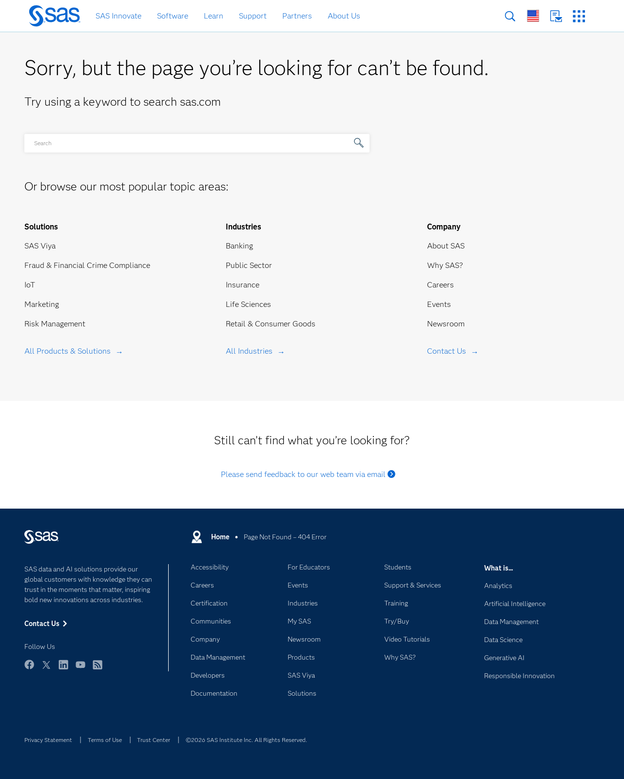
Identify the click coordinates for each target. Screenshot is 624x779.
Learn (213, 15)
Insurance (242, 284)
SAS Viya (40, 245)
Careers (440, 284)
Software (172, 15)
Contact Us (556, 16)
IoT (29, 284)
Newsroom (446, 323)
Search (510, 16)
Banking (239, 245)
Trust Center (153, 739)
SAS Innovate (118, 15)
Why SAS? (445, 265)
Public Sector (249, 265)
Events (439, 304)
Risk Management (54, 323)
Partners (297, 15)
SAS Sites (579, 16)
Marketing (41, 304)
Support (253, 15)
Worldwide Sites (533, 16)
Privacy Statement (48, 739)
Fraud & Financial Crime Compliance (87, 265)
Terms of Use (105, 739)
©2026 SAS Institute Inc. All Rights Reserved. (246, 739)
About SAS (446, 245)
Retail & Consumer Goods (270, 323)
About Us (344, 15)
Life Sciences (248, 304)
